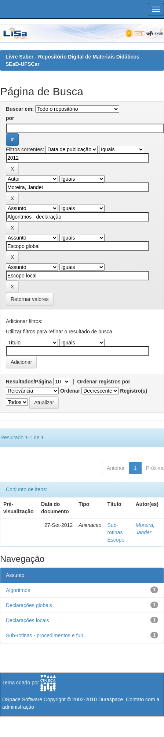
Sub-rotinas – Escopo (117, 532)
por (10, 118)
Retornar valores (30, 299)
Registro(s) (133, 391)
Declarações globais (29, 605)
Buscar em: (20, 109)
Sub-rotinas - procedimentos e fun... (47, 635)
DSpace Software (22, 699)
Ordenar (70, 391)
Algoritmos (18, 590)
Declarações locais (27, 620)
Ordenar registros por (103, 382)
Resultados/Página (29, 382)
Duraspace (110, 699)
